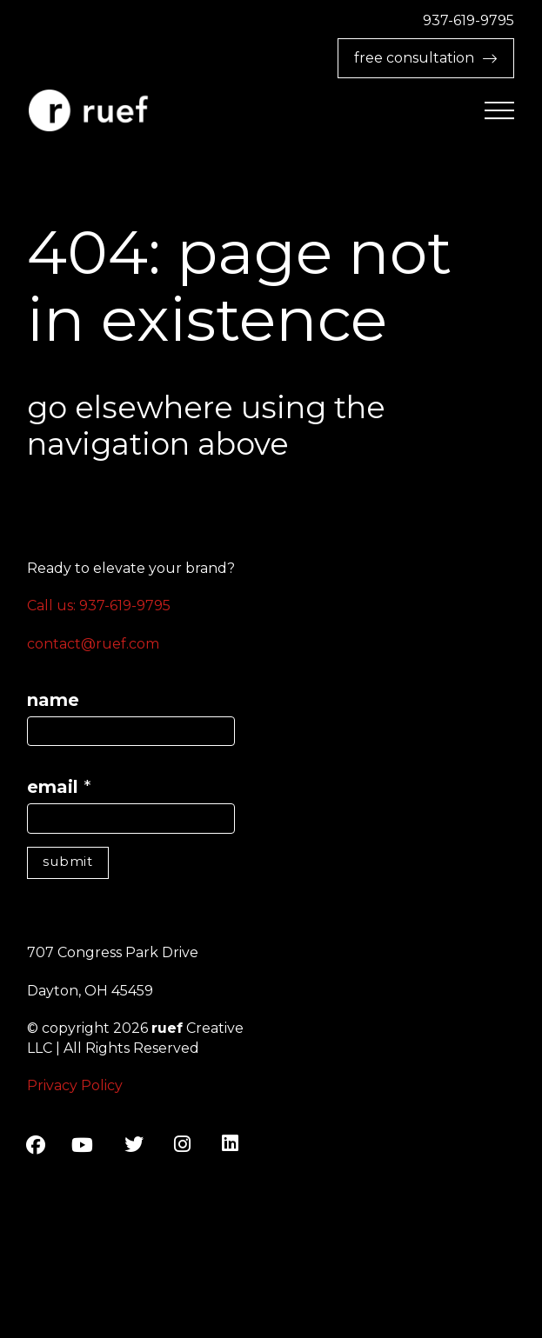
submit (68, 861)
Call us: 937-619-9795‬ (99, 605)
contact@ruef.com (93, 644)
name (53, 699)
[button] (499, 111)
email (59, 786)
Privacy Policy (75, 1085)
